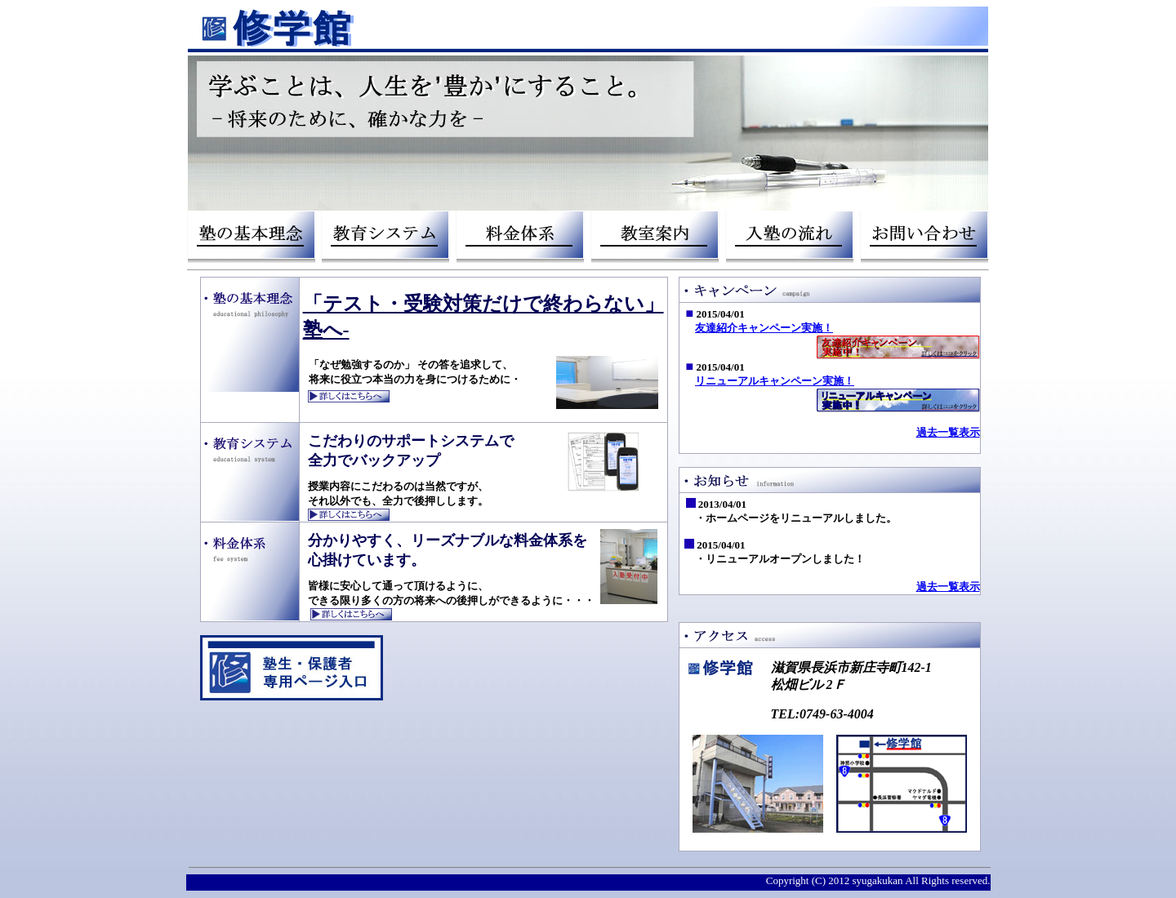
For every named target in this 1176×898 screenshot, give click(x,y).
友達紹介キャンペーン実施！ (764, 328)
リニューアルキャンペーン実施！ (774, 381)
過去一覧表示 (948, 432)
